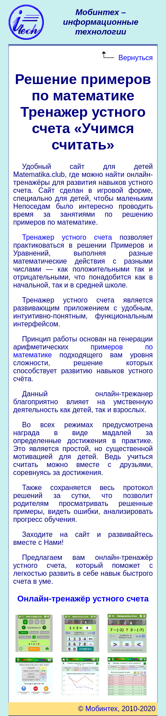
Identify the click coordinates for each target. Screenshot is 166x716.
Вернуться (136, 57)
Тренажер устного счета (67, 237)
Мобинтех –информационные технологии (100, 22)
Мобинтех (101, 708)
